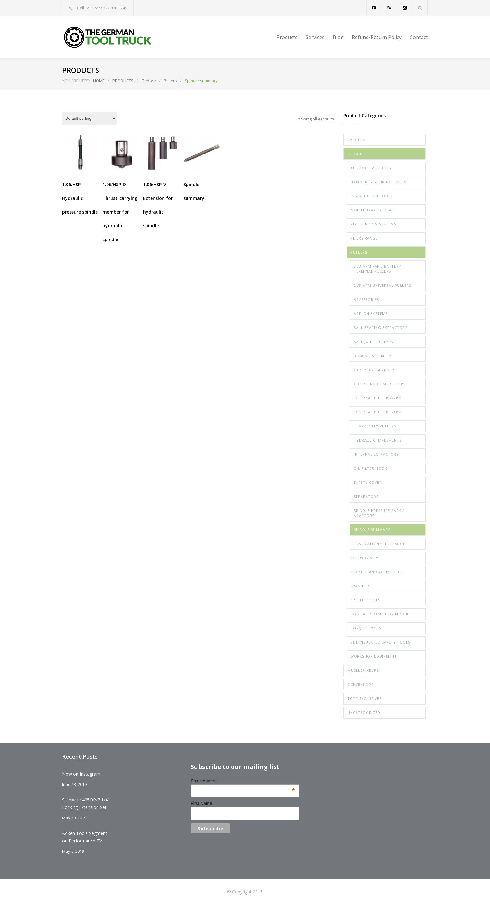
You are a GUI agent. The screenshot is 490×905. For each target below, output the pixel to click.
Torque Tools (366, 628)
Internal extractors (376, 454)
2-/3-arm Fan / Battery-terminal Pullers (378, 269)
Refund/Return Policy (377, 37)
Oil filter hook (370, 468)
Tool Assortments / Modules (382, 614)
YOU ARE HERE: (76, 80)
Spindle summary (372, 529)
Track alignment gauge (379, 543)
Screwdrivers (365, 557)
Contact (419, 37)
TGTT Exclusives (365, 698)
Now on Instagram (81, 774)
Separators (366, 496)
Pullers (170, 80)
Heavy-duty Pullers (375, 426)
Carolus (356, 139)
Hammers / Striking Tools (378, 181)
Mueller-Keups (363, 670)
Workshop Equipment (374, 656)
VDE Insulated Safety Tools (380, 642)
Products (287, 37)
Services (315, 37)
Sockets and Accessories (377, 571)
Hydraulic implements (378, 440)
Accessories (366, 299)
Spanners (360, 586)
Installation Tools (372, 196)
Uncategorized (364, 712)
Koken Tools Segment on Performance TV (84, 837)
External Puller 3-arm (378, 412)
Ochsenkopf (360, 684)
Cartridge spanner (374, 369)
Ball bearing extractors (380, 327)
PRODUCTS (122, 80)
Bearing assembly (373, 355)
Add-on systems (371, 313)
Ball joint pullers (373, 341)
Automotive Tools (371, 167)
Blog (338, 37)
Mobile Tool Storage (374, 210)
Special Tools (365, 600)
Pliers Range (364, 238)
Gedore (148, 80)
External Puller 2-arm (378, 398)
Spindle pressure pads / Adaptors (379, 513)
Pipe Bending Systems (373, 224)
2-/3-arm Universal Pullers (382, 285)
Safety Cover (368, 482)
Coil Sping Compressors (380, 384)
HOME (99, 80)
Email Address (243, 780)
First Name (201, 803)
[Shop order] (89, 118)
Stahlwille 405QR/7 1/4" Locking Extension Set (86, 803)
